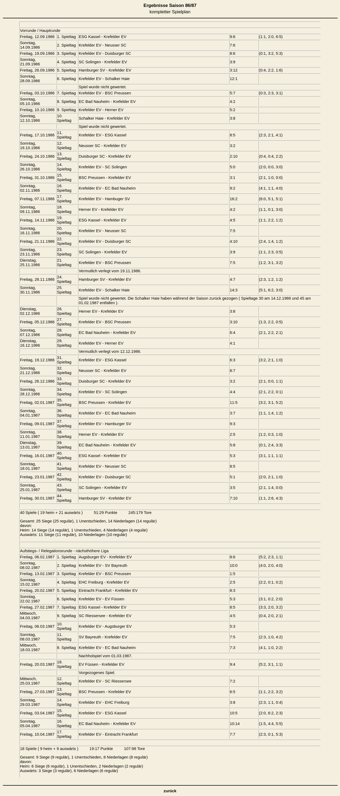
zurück (170, 791)
